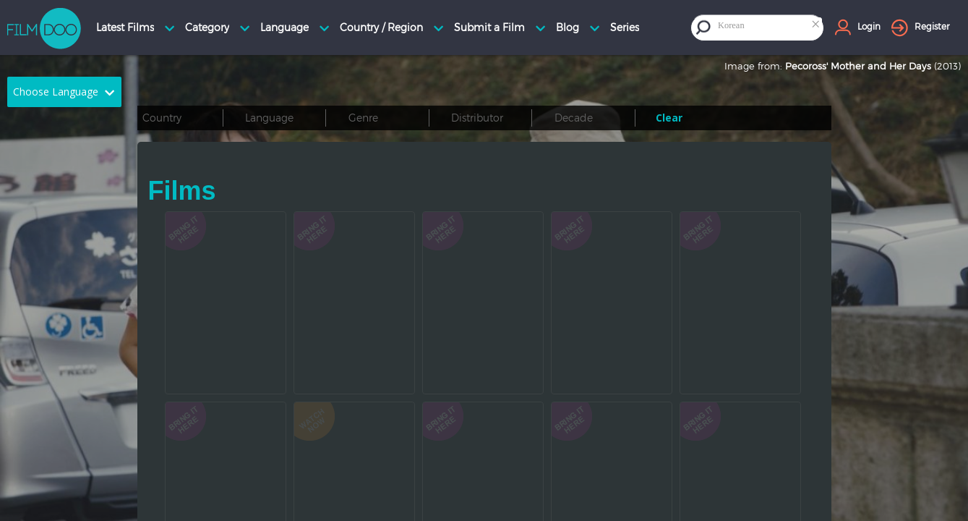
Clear (669, 117)
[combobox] (768, 27)
